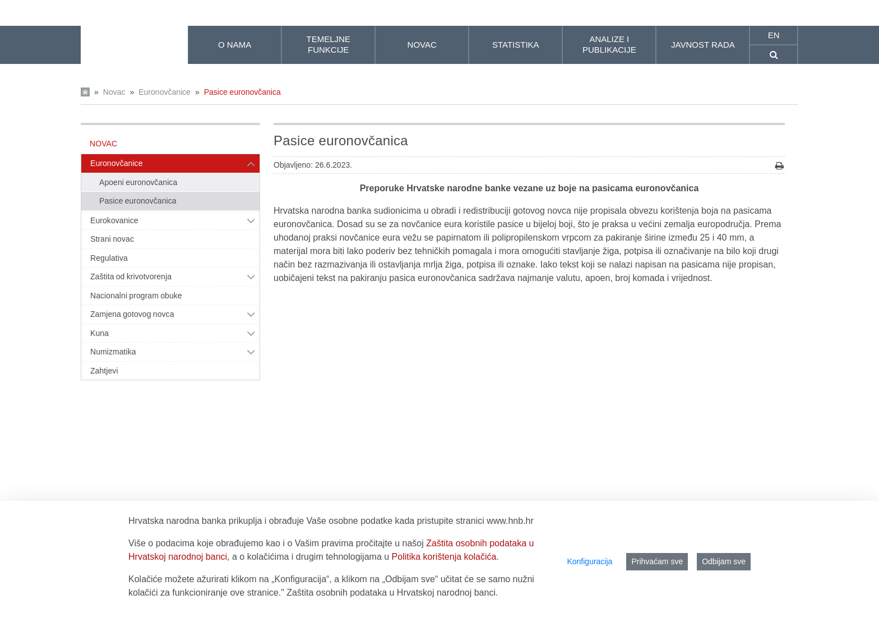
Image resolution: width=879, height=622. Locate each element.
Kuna (99, 333)
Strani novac (112, 238)
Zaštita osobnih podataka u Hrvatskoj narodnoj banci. (392, 592)
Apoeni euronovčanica (138, 182)
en (774, 35)
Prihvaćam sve (657, 561)
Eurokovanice (114, 220)
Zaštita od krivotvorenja (131, 276)
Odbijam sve (724, 561)
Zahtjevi (104, 370)
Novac (114, 91)
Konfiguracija (589, 561)
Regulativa (109, 258)
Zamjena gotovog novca (132, 314)
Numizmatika (113, 351)
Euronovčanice (164, 91)
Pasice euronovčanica (242, 91)
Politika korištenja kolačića (444, 556)
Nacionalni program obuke (136, 295)
